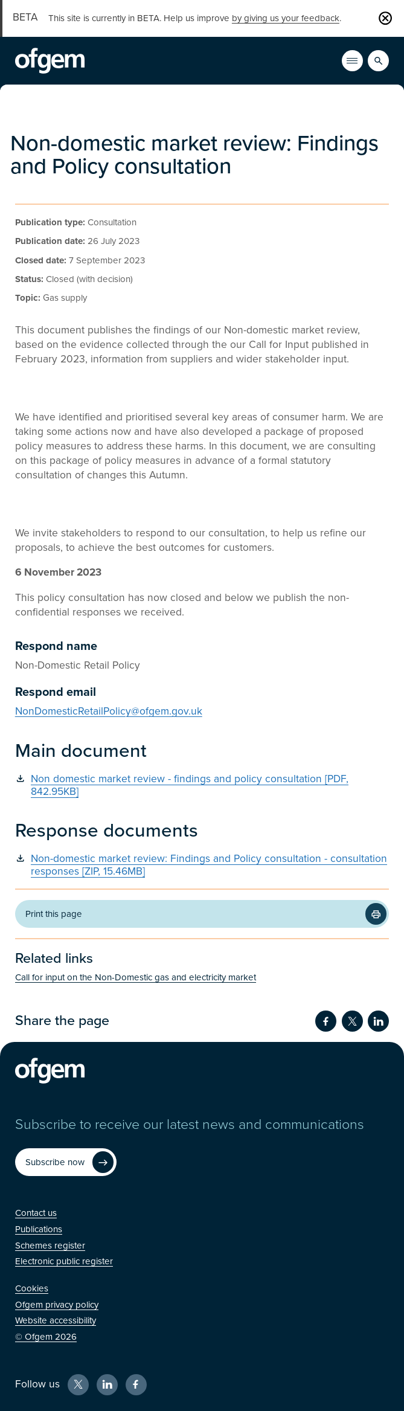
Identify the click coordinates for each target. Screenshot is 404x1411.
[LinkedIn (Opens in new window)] (107, 1384)
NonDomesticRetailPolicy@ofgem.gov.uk (108, 711)
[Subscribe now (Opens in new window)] (66, 1161)
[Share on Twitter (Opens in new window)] (352, 1021)
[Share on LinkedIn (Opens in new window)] (378, 1021)
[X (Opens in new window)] (78, 1384)
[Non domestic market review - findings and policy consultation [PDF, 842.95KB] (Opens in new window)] (202, 786)
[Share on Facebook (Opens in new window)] (325, 1021)
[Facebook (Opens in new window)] (136, 1384)
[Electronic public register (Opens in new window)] (64, 1261)
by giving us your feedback (285, 18)
